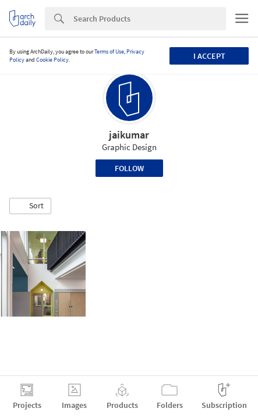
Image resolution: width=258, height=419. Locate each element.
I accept (209, 56)
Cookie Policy (52, 59)
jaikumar (129, 134)
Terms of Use (109, 51)
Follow (129, 168)
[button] (30, 206)
